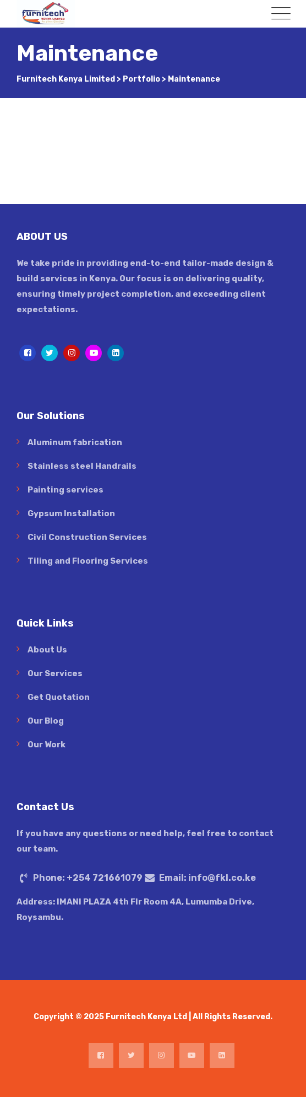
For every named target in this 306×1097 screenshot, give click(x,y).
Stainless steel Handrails (82, 466)
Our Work (46, 745)
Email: (207, 878)
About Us (47, 650)
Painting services (65, 490)
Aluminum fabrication (75, 442)
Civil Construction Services (87, 537)
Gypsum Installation (71, 513)
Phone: (88, 878)
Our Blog (46, 721)
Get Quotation (59, 697)
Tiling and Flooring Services (88, 561)
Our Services (55, 673)
